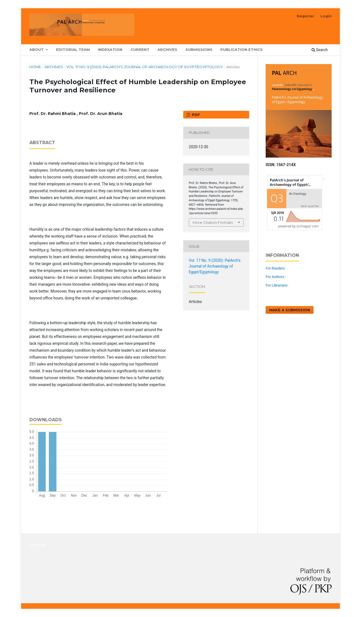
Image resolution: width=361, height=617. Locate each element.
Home (35, 67)
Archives (167, 49)
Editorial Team (73, 49)
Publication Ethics (241, 49)
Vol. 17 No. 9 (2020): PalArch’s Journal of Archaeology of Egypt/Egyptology (144, 67)
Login (326, 16)
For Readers (275, 268)
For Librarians (276, 285)
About (37, 49)
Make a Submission (289, 310)
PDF (195, 114)
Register (305, 16)
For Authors (275, 277)
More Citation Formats (213, 222)
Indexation (110, 49)
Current (139, 49)
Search (320, 50)
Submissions (198, 49)
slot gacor (37, 545)
